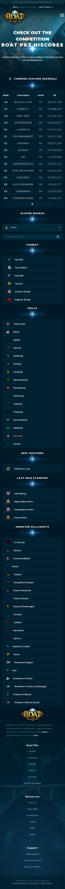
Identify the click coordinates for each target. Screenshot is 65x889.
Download (32, 758)
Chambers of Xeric (19, 678)
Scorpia (14, 614)
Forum (32, 751)
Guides (32, 822)
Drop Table (32, 809)
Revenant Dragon (19, 662)
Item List (32, 802)
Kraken (14, 574)
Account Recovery (32, 860)
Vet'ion (13, 638)
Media (32, 834)
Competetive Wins (20, 509)
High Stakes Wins (19, 501)
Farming (14, 435)
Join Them (44, 7)
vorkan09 (23, 191)
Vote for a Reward (32, 783)
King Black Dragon (20, 582)
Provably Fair (32, 815)
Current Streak (19, 291)
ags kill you (23, 102)
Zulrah (12, 566)
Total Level (15, 323)
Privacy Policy (33, 883)
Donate (32, 764)
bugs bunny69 (23, 184)
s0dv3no (23, 177)
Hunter (13, 443)
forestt (23, 109)
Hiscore (32, 770)
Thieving (14, 411)
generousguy (23, 164)
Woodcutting (17, 379)
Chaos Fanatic (17, 598)
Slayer (13, 331)
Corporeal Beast (18, 558)
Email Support (32, 854)
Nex (11, 670)
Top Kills (15, 259)
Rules (32, 828)
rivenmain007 (23, 136)
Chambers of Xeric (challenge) (26, 686)
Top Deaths (17, 267)
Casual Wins (16, 517)
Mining (13, 347)
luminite (23, 129)
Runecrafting (16, 419)
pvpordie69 (23, 122)
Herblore (14, 427)
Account (32, 777)
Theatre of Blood (18, 694)
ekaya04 (23, 143)
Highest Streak (19, 299)
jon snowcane (23, 170)
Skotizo (13, 550)
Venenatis (15, 630)
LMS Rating (16, 493)
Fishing (13, 363)
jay (23, 157)
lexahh (23, 150)
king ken (23, 116)
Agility (13, 339)
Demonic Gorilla (18, 646)
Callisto (14, 622)
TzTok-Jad (15, 542)
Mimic (13, 654)
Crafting (14, 403)
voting (44, 732)
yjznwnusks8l (23, 198)
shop (35, 735)
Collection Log (18, 468)
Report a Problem (32, 867)
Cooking (14, 371)
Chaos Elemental (18, 590)
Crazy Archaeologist (20, 606)
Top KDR (15, 275)
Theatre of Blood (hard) (22, 702)
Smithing (14, 355)
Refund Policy (47, 883)
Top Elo (15, 283)
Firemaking (15, 387)
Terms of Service (19, 883)
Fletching (15, 395)
